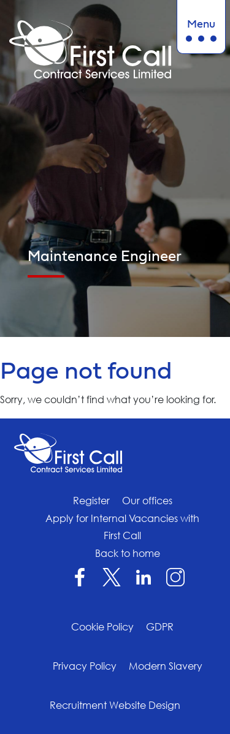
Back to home (127, 553)
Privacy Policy (85, 666)
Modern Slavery (165, 666)
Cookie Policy (102, 627)
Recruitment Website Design (115, 705)
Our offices (147, 500)
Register (91, 500)
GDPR (160, 627)
